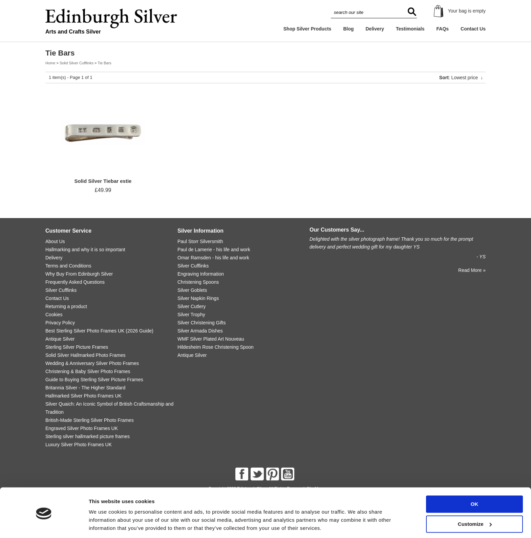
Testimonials (410, 28)
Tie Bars (104, 63)
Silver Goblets (192, 290)
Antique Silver (60, 339)
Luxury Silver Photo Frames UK (78, 444)
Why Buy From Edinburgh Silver (79, 274)
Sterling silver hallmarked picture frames (87, 436)
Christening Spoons (198, 282)
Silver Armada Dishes (200, 330)
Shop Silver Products (307, 28)
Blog (348, 28)
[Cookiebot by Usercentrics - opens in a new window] (43, 525)
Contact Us (473, 28)
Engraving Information (200, 274)
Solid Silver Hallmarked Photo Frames (85, 355)
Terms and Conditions (68, 265)
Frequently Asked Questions (75, 282)
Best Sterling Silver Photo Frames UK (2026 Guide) (99, 330)
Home (50, 63)
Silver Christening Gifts (201, 322)
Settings (99, 525)
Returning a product (66, 306)
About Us (55, 241)
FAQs (443, 28)
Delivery (374, 28)
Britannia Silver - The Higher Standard (85, 387)
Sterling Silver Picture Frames (76, 347)
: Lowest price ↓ (461, 77)
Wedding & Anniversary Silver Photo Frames (92, 363)
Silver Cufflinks (61, 290)
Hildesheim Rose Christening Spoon (215, 347)
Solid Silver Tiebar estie (103, 181)
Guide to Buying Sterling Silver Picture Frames (94, 379)
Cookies (54, 314)
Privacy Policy (60, 322)
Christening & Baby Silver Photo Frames (87, 371)
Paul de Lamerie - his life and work (213, 249)
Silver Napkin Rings (198, 298)
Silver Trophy (191, 314)
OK (475, 482)
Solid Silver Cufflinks (76, 63)
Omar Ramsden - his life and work (213, 257)
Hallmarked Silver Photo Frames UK (83, 396)
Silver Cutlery (191, 306)
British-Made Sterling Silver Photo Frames (89, 420)
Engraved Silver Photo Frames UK (81, 428)
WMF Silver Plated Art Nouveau (210, 339)
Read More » (472, 270)
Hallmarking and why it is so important (85, 249)
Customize (475, 501)
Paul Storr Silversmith (200, 241)
